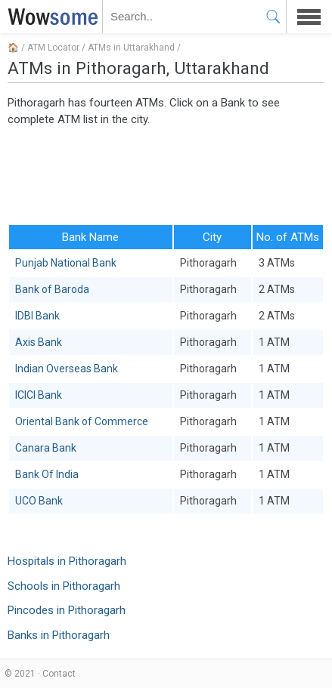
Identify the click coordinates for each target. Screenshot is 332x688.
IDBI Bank (37, 316)
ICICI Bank (38, 395)
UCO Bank (39, 501)
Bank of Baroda (52, 289)
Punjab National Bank (65, 263)
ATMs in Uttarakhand (131, 47)
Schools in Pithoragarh (64, 586)
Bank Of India (47, 474)
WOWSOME (50, 17)
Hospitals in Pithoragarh (67, 561)
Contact (59, 673)
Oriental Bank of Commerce (81, 421)
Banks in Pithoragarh (59, 635)
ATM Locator (53, 47)
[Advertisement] (166, 174)
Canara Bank (45, 448)
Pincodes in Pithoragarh (67, 610)
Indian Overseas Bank (66, 369)
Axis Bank (38, 342)
